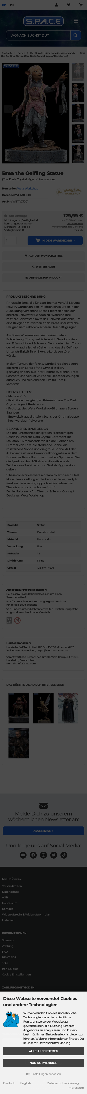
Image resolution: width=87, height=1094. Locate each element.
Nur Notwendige (43, 1063)
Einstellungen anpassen (43, 1074)
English (25, 1083)
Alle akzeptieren (43, 1051)
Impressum (76, 1088)
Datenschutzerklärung (63, 1083)
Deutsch (9, 1083)
